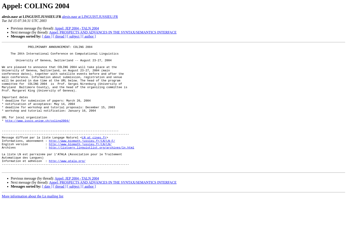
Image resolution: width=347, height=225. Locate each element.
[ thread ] (59, 36)
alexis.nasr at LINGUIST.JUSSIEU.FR (90, 17)
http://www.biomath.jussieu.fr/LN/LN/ (80, 164)
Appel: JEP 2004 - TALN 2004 (77, 28)
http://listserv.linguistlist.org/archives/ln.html (91, 168)
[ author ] (89, 36)
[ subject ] (74, 36)
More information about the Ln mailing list (32, 221)
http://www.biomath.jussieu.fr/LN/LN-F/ (82, 160)
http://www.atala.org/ (67, 184)
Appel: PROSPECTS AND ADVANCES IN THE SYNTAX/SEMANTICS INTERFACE (113, 32)
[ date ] (47, 36)
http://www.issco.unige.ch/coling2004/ (37, 136)
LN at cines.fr (94, 156)
